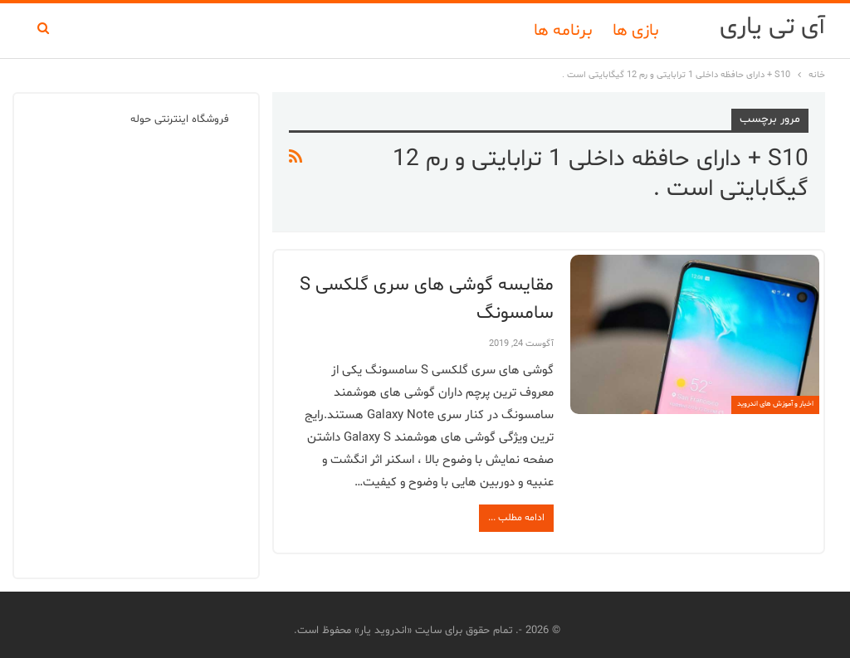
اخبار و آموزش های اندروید (775, 404)
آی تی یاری (772, 27)
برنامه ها (563, 30)
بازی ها (636, 30)
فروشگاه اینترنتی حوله (179, 119)
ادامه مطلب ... (516, 517)
